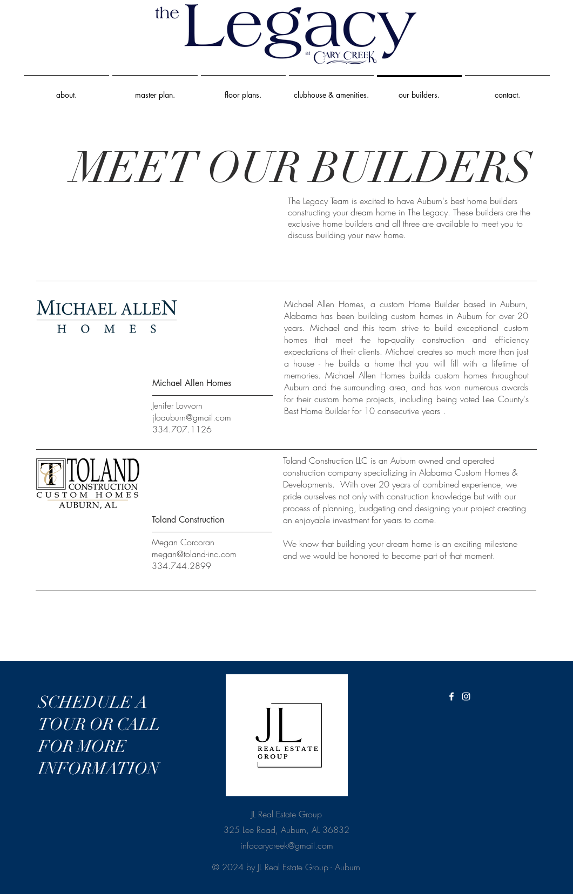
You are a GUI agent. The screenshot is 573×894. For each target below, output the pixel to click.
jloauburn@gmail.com (191, 417)
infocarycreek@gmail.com (286, 845)
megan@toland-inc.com (194, 554)
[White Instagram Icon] (466, 696)
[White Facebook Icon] (451, 696)
